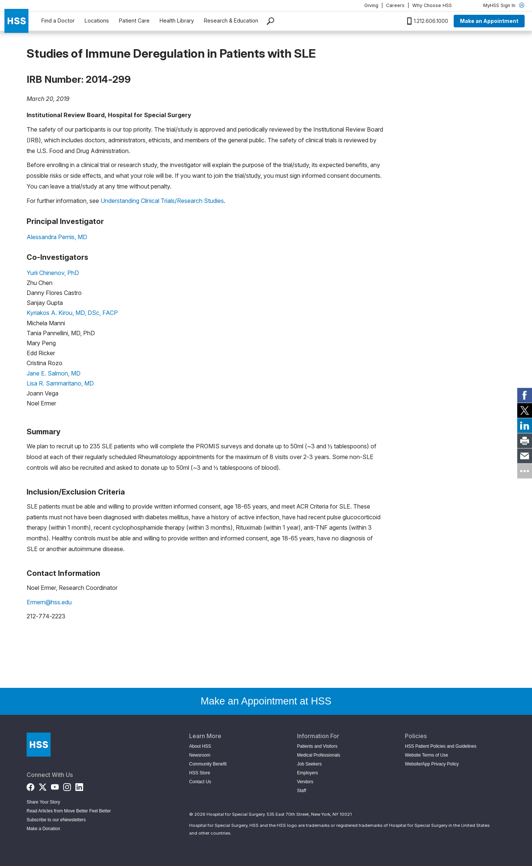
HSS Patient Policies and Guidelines (440, 746)
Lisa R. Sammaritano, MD (60, 383)
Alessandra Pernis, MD (57, 237)
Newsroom (199, 755)
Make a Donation (43, 828)
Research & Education (231, 20)
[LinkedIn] (79, 785)
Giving (371, 5)
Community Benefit (207, 764)
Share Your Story (43, 802)
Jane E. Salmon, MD (54, 373)
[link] (524, 395)
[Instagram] (67, 785)
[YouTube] (55, 785)
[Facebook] (30, 785)
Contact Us (200, 781)
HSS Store (199, 772)
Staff (301, 790)
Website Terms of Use (426, 755)
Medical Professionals (318, 755)
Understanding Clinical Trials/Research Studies (162, 200)
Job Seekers (309, 764)
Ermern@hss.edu (49, 602)
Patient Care (134, 20)
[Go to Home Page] (39, 745)
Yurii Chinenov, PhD (53, 272)
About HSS (200, 746)
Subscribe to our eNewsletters (56, 819)
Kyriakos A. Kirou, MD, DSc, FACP (72, 312)
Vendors (305, 781)
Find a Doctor (58, 20)
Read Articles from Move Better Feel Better (69, 811)
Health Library (177, 20)
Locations (97, 20)
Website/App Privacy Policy (432, 764)
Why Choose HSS (432, 5)
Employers (307, 772)
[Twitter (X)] (43, 785)
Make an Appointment (489, 21)
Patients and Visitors (317, 746)
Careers (395, 5)
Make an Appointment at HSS (266, 701)
